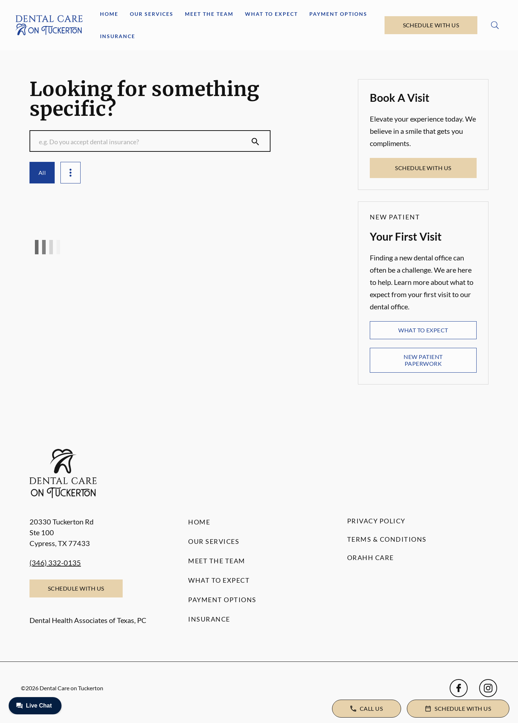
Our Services (151, 14)
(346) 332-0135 (55, 562)
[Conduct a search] (143, 142)
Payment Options (338, 14)
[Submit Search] (255, 142)
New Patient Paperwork (423, 360)
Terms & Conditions (387, 539)
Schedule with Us (431, 25)
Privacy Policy (376, 521)
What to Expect (271, 14)
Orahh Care (370, 557)
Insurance (117, 36)
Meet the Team (209, 14)
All (42, 172)
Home (109, 14)
